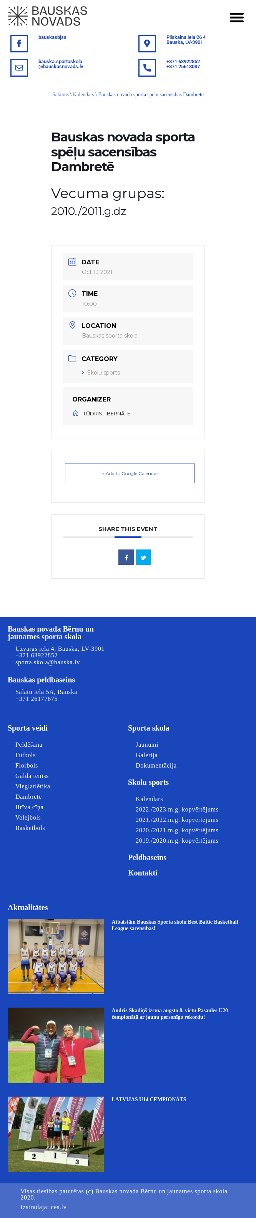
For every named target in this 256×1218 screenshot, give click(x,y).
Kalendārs (83, 94)
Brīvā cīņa (29, 807)
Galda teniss (32, 776)
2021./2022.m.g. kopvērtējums (177, 819)
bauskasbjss (52, 37)
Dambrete (28, 796)
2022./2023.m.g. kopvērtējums (177, 809)
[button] (236, 17)
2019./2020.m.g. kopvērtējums (177, 840)
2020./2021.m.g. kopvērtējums (177, 830)
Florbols (26, 765)
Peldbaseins (147, 857)
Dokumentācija (156, 765)
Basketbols (30, 828)
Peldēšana (28, 744)
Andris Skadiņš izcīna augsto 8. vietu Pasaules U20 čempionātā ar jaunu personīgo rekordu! (169, 1014)
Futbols (25, 755)
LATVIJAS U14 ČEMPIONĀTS (148, 1099)
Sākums (60, 94)
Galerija (147, 755)
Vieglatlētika (32, 786)
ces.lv (58, 1207)
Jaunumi (147, 744)
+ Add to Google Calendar (130, 473)
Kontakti (143, 873)
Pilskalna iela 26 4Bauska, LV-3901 (186, 39)
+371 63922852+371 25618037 (183, 64)
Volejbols (28, 817)
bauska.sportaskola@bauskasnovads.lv (60, 64)
